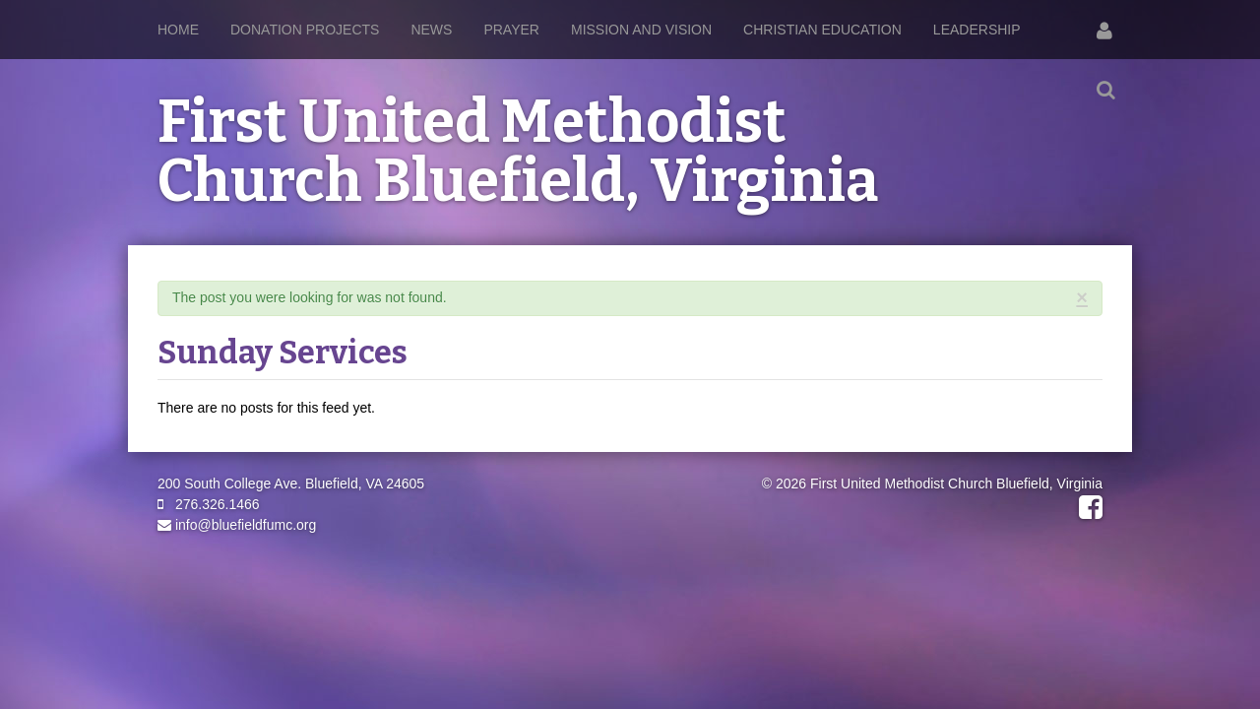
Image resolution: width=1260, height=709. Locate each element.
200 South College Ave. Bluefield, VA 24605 (291, 483)
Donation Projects (304, 29)
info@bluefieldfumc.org (237, 525)
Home (178, 29)
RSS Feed (1084, 318)
